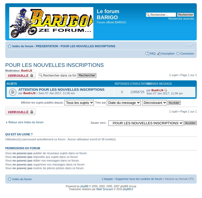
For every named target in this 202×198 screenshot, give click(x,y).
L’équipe (107, 178)
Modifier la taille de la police (190, 45)
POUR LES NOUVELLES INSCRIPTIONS (88, 46)
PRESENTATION (47, 46)
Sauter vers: (98, 122)
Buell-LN (26, 70)
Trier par (118, 102)
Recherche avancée (181, 18)
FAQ (152, 53)
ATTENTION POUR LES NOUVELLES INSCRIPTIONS (61, 90)
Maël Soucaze (104, 189)
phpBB (84, 186)
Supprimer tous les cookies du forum (139, 178)
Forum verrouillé (20, 75)
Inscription (167, 53)
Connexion (187, 53)
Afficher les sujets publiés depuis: (57, 102)
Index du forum (22, 46)
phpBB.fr (128, 189)
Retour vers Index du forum (25, 122)
